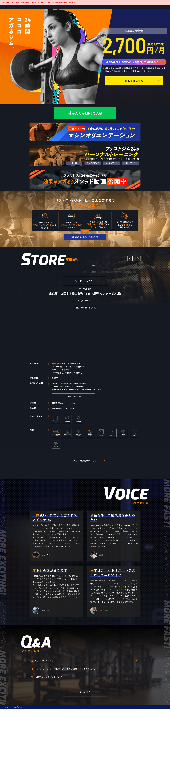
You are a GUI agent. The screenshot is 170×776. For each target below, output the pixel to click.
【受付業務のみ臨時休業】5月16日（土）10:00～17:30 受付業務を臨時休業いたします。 (44, 2)
